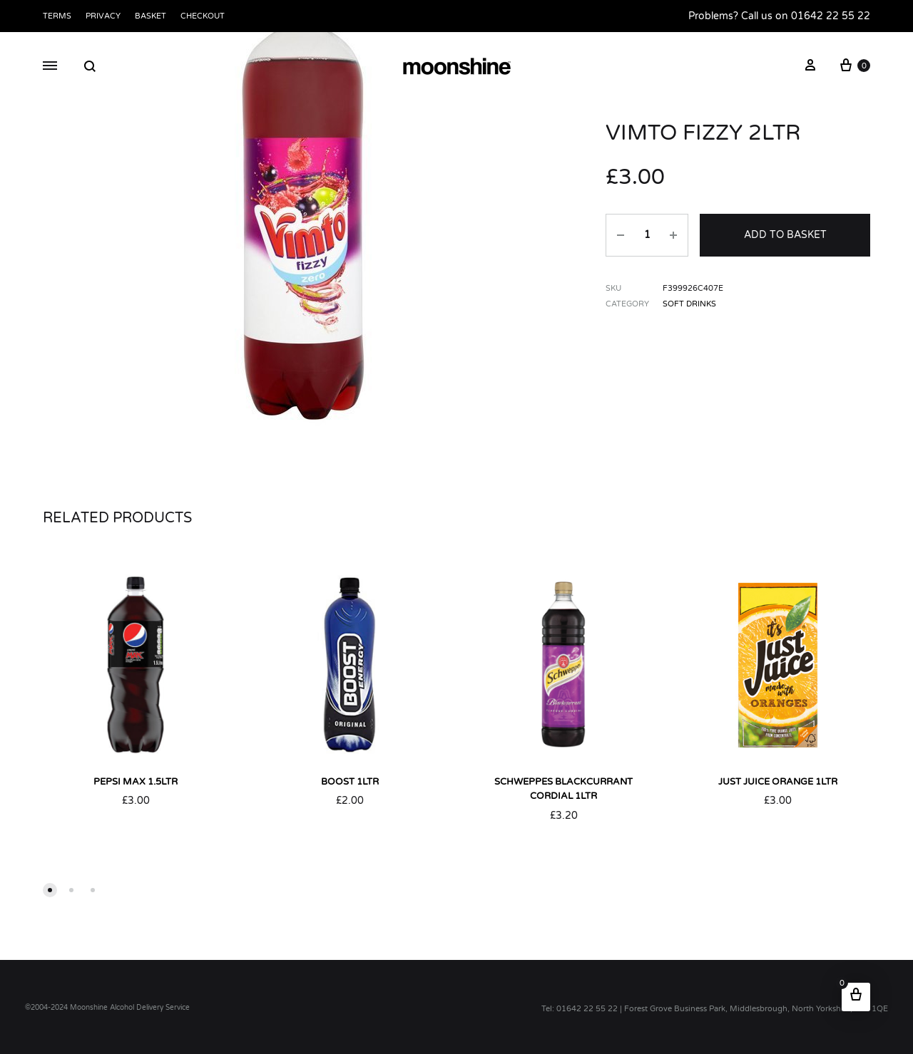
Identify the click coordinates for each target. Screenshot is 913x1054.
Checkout (202, 16)
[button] (50, 890)
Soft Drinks (689, 304)
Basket (150, 16)
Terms (57, 16)
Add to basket (785, 235)
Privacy (103, 16)
